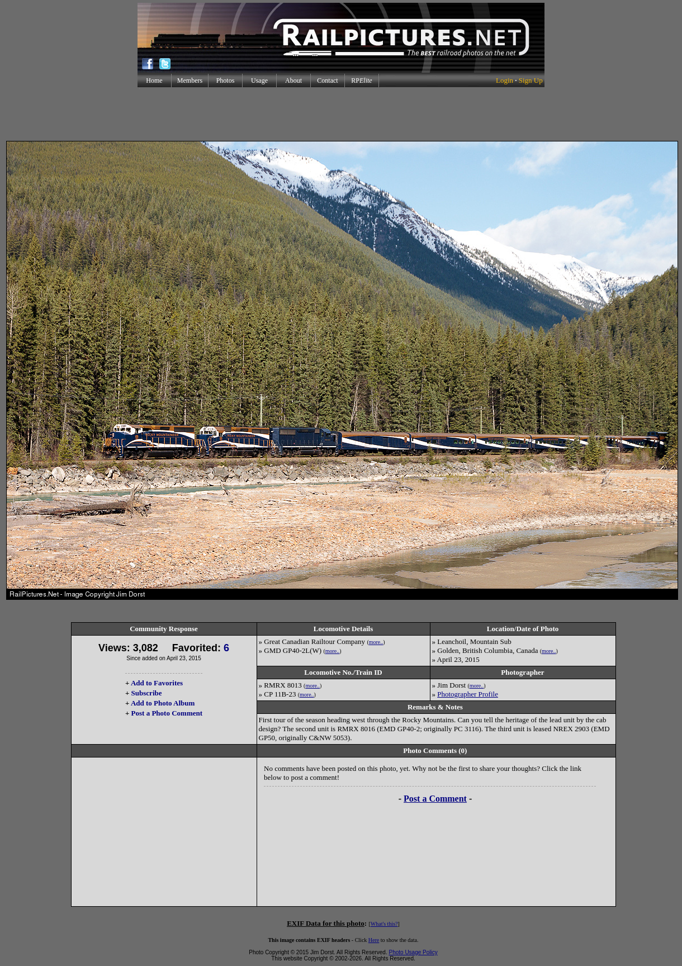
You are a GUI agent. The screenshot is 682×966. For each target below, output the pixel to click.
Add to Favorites (157, 683)
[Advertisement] (341, 114)
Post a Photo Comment (166, 713)
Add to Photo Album (163, 703)
